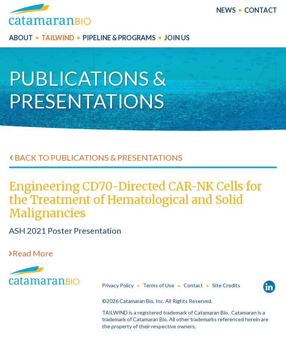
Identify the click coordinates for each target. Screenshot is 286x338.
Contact (260, 11)
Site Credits (226, 285)
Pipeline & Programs (119, 39)
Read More (33, 253)
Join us (177, 39)
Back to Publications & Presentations (98, 157)
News (226, 11)
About (21, 39)
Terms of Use (158, 285)
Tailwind (57, 39)
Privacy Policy (118, 285)
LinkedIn (269, 287)
